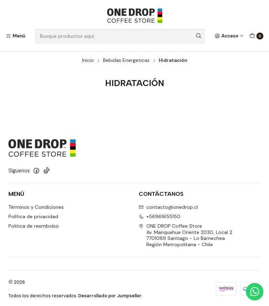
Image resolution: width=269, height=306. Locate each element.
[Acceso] (229, 36)
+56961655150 (159, 215)
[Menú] (15, 36)
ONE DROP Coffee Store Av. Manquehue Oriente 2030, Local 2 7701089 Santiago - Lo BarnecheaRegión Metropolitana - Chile (185, 234)
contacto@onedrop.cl (168, 206)
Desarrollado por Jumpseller (110, 294)
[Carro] (256, 36)
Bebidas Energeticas (126, 59)
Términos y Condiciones (36, 206)
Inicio (88, 59)
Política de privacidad (33, 215)
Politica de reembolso (33, 225)
